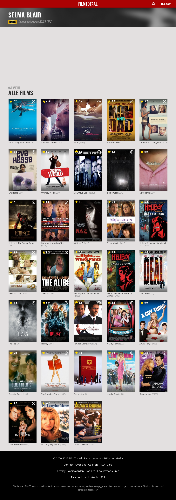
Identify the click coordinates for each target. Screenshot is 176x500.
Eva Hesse (13, 192)
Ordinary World (48, 192)
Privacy (61, 471)
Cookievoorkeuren (108, 471)
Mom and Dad (113, 142)
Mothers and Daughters (150, 142)
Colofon (93, 464)
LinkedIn (93, 477)
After (76, 142)
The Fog (12, 343)
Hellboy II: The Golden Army (21, 243)
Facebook (77, 477)
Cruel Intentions (16, 444)
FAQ (102, 464)
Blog (109, 464)
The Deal (143, 293)
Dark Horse (144, 192)
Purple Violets (113, 243)
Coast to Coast (15, 394)
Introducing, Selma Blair (19, 142)
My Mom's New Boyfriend (53, 243)
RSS (103, 477)
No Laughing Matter (50, 444)
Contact (68, 464)
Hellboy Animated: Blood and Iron (152, 244)
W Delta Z (78, 243)
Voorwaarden (76, 471)
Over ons (80, 464)
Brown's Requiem (82, 444)
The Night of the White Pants (87, 293)
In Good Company (82, 343)
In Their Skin (112, 192)
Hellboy (44, 343)
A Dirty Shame (113, 343)
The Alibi (45, 293)
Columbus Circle (81, 192)
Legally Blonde (113, 394)
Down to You (145, 394)
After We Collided (49, 142)
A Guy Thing (144, 343)
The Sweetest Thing (50, 394)
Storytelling (79, 394)
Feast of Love (15, 293)
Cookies (90, 471)
